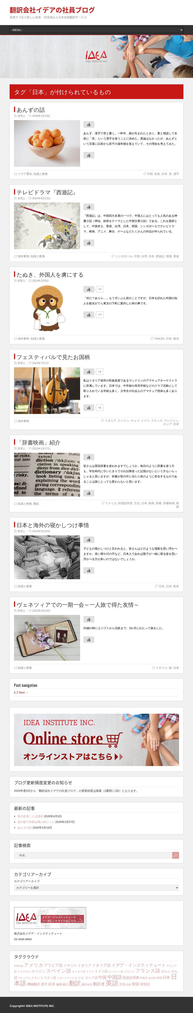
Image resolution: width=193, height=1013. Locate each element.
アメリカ (111, 503)
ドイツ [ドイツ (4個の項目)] (90, 971)
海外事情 (23, 256)
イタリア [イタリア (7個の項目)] (84, 965)
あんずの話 (31, 109)
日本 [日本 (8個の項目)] (166, 978)
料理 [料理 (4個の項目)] (159, 977)
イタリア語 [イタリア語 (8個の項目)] (101, 965)
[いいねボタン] (88, 124)
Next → (23, 692)
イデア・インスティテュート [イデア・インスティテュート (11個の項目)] (139, 965)
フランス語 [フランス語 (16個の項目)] (147, 971)
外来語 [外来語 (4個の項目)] (144, 977)
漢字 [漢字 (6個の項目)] (44, 984)
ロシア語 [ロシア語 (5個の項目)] (91, 977)
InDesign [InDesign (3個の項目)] (18, 965)
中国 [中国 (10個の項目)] (102, 977)
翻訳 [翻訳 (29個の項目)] (75, 983)
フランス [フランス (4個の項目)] (129, 971)
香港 (176, 256)
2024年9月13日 (41, 198)
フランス (156, 420)
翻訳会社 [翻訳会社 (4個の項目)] (87, 984)
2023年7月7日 (40, 363)
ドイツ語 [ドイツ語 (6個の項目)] (101, 971)
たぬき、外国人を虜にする (50, 274)
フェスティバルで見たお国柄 (53, 356)
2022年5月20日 (41, 531)
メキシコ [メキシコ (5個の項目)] (37, 977)
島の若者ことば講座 (30, 816)
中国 (150, 173)
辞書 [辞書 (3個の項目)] (128, 984)
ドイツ (145, 420)
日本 (164, 173)
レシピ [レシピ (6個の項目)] (79, 977)
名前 (157, 173)
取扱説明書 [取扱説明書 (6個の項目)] (131, 977)
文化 (161, 586)
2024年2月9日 (40, 280)
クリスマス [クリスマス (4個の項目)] (24, 971)
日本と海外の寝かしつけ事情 (53, 525)
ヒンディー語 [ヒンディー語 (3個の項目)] (116, 971)
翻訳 (36, 503)
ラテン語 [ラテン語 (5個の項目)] (50, 977)
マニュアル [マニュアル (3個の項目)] (24, 978)
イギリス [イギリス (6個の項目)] (70, 965)
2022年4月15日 (41, 610)
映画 (151, 503)
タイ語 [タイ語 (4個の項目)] (81, 971)
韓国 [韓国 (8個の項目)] (135, 984)
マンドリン (171, 420)
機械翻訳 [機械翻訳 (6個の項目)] (33, 984)
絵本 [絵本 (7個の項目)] (51, 984)
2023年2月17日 (41, 448)
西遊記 (160, 256)
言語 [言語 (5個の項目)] (122, 984)
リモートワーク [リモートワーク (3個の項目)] (65, 978)
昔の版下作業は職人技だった (36, 822)
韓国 (169, 256)
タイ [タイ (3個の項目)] (74, 971)
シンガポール (123, 256)
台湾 (144, 256)
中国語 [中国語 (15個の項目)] (114, 977)
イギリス (161, 667)
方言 (137, 503)
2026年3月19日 (41, 115)
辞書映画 (169, 503)
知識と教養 (40, 173)
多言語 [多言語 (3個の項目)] (152, 978)
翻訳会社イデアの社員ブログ (52, 10)
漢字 (176, 173)
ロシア (167, 424)
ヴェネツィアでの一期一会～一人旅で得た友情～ (78, 604)
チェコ (135, 420)
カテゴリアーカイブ (27, 881)
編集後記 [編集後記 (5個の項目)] (62, 984)
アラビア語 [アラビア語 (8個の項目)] (53, 965)
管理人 (21, 115)
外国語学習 (125, 503)
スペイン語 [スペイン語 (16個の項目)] (58, 971)
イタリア (110, 420)
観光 (176, 338)
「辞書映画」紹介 (38, 442)
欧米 (176, 586)
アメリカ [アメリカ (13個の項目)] (33, 964)
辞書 (158, 503)
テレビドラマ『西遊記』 (47, 192)
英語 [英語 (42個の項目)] (112, 983)
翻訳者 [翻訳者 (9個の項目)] (99, 984)
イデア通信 (25, 173)
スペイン (123, 420)
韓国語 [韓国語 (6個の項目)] (145, 984)
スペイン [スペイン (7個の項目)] (38, 971)
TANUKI (159, 338)
